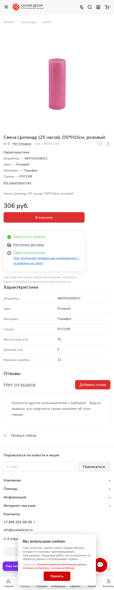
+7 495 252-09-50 (18, 522)
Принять (56, 576)
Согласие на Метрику (62, 568)
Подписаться (94, 466)
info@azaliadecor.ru (18, 530)
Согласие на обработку (36, 568)
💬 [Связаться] (100, 565)
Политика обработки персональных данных (61, 564)
